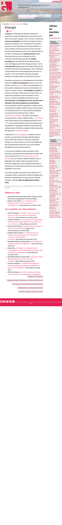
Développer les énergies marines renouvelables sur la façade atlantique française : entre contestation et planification (23, 271)
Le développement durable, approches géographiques (26, 308)
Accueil (14, 24)
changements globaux (12, 146)
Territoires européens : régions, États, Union (29, 316)
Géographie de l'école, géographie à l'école (55, 82)
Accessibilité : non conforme (28, 327)
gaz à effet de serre (36, 173)
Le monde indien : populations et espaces (54, 177)
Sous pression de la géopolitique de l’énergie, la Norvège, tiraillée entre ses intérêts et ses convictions (25, 242)
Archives (43, 327)
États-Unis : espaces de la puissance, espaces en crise (55, 172)
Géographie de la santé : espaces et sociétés (54, 126)
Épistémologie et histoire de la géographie (54, 87)
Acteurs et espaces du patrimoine (54, 46)
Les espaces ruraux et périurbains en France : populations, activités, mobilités (55, 156)
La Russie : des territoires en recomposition (53, 190)
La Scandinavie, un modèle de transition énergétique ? (24, 264)
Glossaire (41, 16)
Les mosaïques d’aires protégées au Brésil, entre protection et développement (22, 223)
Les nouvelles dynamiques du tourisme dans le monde (54, 115)
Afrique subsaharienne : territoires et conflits (55, 185)
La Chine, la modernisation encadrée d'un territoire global (53, 149)
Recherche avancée (50, 327)
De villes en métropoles (52, 110)
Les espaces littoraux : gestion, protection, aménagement (55, 77)
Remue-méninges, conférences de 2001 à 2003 (55, 92)
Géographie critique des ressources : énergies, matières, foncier (54, 134)
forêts (26, 135)
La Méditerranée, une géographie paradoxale (28, 312)
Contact (38, 327)
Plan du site (18, 327)
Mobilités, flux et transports (34, 297)
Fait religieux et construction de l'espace (53, 121)
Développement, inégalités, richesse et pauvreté (54, 97)
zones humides (20, 132)
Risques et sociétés (55, 130)
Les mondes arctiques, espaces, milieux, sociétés (54, 212)
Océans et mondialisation (53, 107)
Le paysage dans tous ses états (54, 69)
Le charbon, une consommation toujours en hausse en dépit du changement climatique (24, 236)
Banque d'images (23, 17)
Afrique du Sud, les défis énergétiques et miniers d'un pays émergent (24, 280)
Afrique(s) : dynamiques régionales (52, 161)
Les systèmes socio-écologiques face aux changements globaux (55, 51)
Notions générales (54, 38)
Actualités (47, 16)
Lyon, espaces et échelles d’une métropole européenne (54, 206)
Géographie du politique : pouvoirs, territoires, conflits (54, 102)
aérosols (8, 176)
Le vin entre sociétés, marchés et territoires (55, 73)
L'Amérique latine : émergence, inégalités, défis (54, 200)
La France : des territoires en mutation (55, 181)
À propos (31, 17)
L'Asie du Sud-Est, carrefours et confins (55, 216)
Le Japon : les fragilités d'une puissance (53, 167)
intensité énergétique (21, 150)
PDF (10, 32)
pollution (26, 173)
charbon (20, 94)
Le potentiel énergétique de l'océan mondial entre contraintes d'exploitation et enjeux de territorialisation (24, 286)
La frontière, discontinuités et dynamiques (54, 65)
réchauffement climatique (30, 126)
